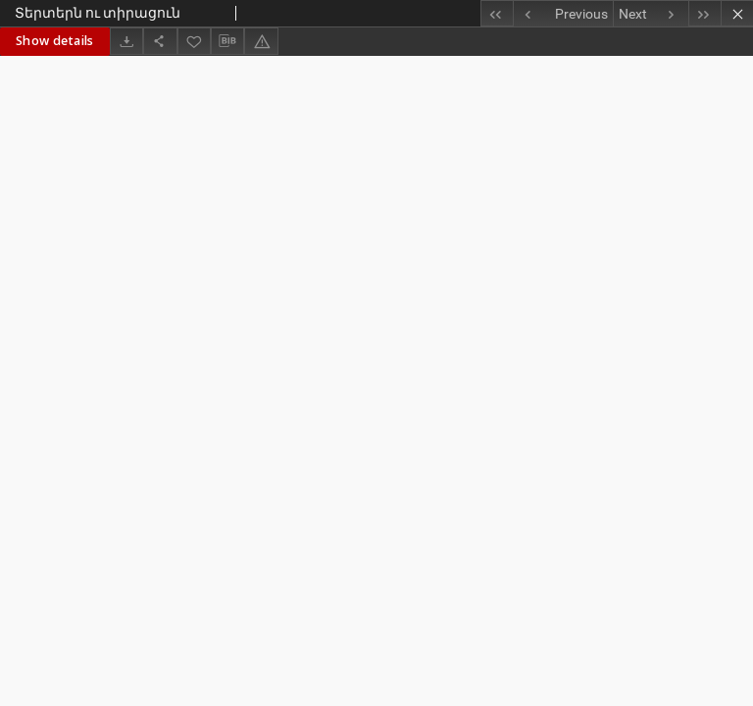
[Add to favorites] (194, 40)
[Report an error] (260, 40)
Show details (55, 40)
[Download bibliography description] (227, 41)
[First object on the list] (496, 13)
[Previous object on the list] (563, 13)
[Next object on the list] (650, 13)
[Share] (159, 40)
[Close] (737, 13)
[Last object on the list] (704, 13)
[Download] (126, 40)
